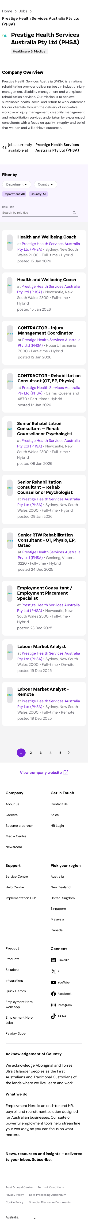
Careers (12, 815)
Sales (55, 815)
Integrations (14, 980)
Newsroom (14, 847)
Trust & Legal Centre (19, 1187)
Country (45, 184)
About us (12, 804)
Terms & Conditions (51, 1187)
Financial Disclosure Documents (50, 1202)
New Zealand (61, 887)
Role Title (8, 207)
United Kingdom (63, 898)
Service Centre (17, 876)
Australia (57, 876)
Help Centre (15, 887)
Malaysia (57, 919)
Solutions (12, 970)
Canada (57, 930)
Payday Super (16, 1033)
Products (12, 959)
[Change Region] (22, 1218)
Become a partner (19, 825)
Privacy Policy (15, 1195)
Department (16, 184)
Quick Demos (16, 991)
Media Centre (16, 836)
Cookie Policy (14, 1202)
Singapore (58, 908)
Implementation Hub (21, 898)
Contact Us (59, 804)
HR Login (57, 825)
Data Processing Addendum (47, 1195)
